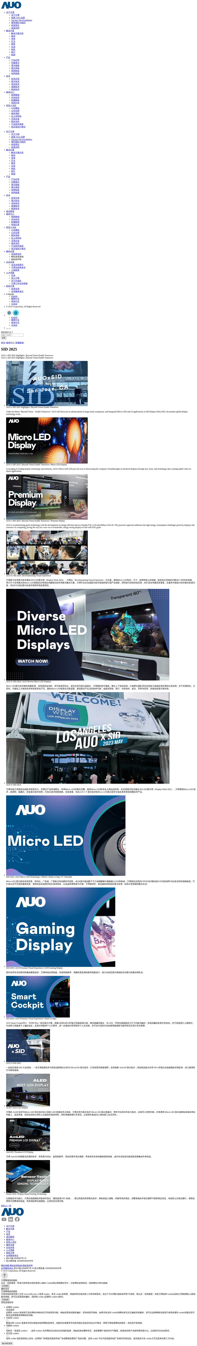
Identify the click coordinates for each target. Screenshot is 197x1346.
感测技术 (15, 87)
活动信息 (15, 97)
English (14, 296)
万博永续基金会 (18, 267)
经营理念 (15, 25)
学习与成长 (16, 281)
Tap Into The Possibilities (21, 20)
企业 (13, 47)
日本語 (14, 304)
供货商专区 (16, 254)
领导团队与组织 (18, 23)
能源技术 (15, 89)
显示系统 (15, 68)
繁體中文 (15, 299)
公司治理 (15, 111)
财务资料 (15, 113)
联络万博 (10, 286)
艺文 (13, 41)
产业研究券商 (17, 124)
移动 (13, 36)
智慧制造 (15, 71)
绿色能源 (15, 73)
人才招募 (10, 273)
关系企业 (15, 119)
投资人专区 (11, 105)
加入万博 (15, 278)
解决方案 (10, 31)
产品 (8, 57)
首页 (3, 343)
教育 (13, 44)
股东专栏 (15, 121)
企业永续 (10, 262)
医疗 (13, 52)
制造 (13, 49)
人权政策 (15, 270)
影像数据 (15, 100)
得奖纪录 (15, 103)
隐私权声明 (27, 1265)
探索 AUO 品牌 (18, 18)
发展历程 (15, 28)
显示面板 (15, 65)
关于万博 (10, 12)
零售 (13, 39)
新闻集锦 (15, 95)
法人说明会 (16, 116)
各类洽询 (15, 289)
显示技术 (15, 81)
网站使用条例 (16, 1265)
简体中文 (15, 301)
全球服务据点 (17, 291)
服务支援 (10, 251)
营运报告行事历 (18, 127)
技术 (8, 76)
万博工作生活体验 (19, 283)
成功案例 (10, 211)
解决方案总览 (17, 33)
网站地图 (5, 1265)
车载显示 (15, 63)
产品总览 (15, 60)
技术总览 (15, 79)
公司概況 (15, 108)
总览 (13, 275)
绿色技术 (15, 84)
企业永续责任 (17, 265)
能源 (13, 55)
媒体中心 (10, 92)
